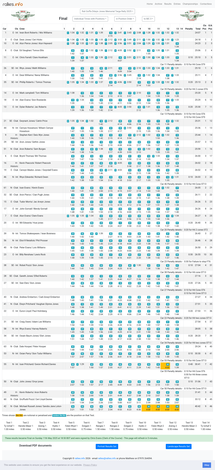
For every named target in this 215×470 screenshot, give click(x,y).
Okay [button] (206, 465)
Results (168, 4)
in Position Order (124, 18)
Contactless (206, 4)
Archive (158, 4)
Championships (190, 4)
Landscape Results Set (179, 446)
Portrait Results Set (106, 446)
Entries (177, 4)
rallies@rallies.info (107, 458)
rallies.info (80, 458)
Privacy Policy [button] (90, 465)
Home (150, 4)
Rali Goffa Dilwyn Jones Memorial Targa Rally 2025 (106, 11)
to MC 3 (148, 18)
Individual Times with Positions (89, 18)
